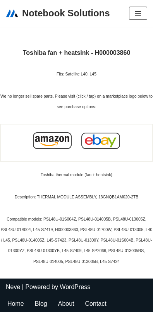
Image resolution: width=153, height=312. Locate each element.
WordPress (75, 287)
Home (15, 303)
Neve (13, 287)
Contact (96, 303)
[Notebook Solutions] (58, 13)
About (66, 303)
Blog (41, 303)
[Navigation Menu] (138, 13)
